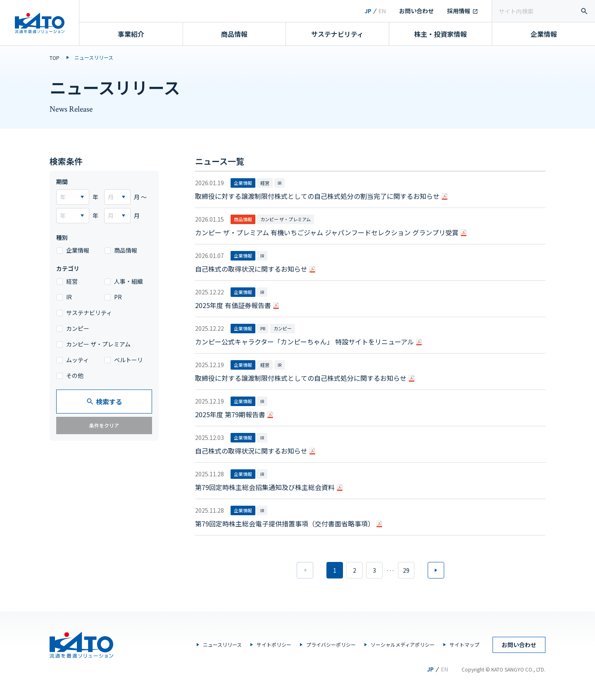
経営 (72, 281)
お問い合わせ (416, 10)
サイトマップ (464, 644)
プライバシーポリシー (331, 644)
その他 (74, 375)
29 (406, 570)
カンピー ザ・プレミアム (98, 344)
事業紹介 (131, 34)
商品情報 (234, 34)
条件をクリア (104, 425)
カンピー (77, 328)
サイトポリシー (274, 644)
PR (118, 297)
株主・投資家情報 (440, 34)
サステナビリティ (337, 34)
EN (382, 11)
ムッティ (77, 360)
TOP (55, 57)
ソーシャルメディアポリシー (403, 644)
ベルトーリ (128, 360)
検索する (104, 401)
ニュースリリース (222, 644)
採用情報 (458, 10)
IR (69, 297)
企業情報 (544, 34)
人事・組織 (128, 281)
